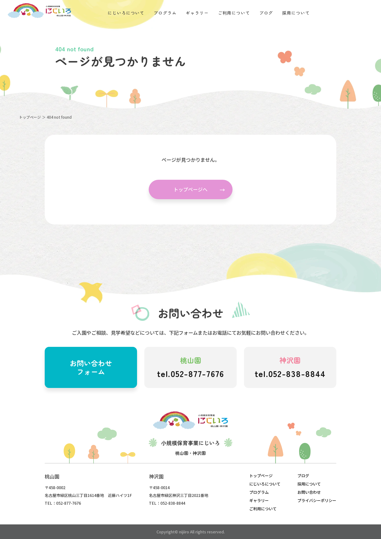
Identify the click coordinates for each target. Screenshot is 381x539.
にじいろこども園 (39, 10)
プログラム (259, 492)
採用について (309, 484)
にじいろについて (264, 484)
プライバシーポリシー (316, 500)
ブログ (303, 475)
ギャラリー (259, 500)
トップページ (30, 117)
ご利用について (263, 509)
